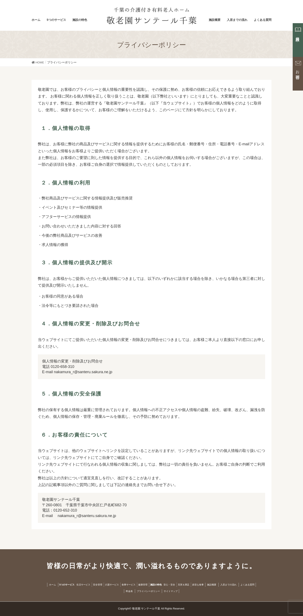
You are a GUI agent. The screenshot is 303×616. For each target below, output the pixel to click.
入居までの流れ (228, 584)
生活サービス (83, 584)
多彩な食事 (198, 584)
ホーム (52, 584)
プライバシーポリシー (148, 591)
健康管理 (143, 584)
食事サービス (129, 584)
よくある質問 (247, 584)
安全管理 (97, 584)
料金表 (129, 591)
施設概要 (211, 584)
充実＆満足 (183, 584)
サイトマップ (171, 591)
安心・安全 (169, 584)
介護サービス (112, 584)
